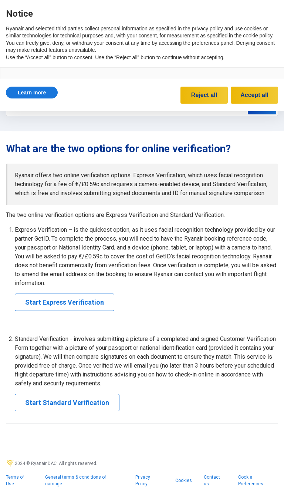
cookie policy (257, 35)
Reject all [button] (204, 95)
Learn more (32, 93)
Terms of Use (15, 480)
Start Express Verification (64, 302)
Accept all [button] (254, 95)
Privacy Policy (142, 480)
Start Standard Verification (67, 402)
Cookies (183, 480)
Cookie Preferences (250, 480)
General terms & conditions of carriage (75, 480)
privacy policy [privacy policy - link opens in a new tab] (207, 28)
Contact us (212, 480)
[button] (32, 92)
